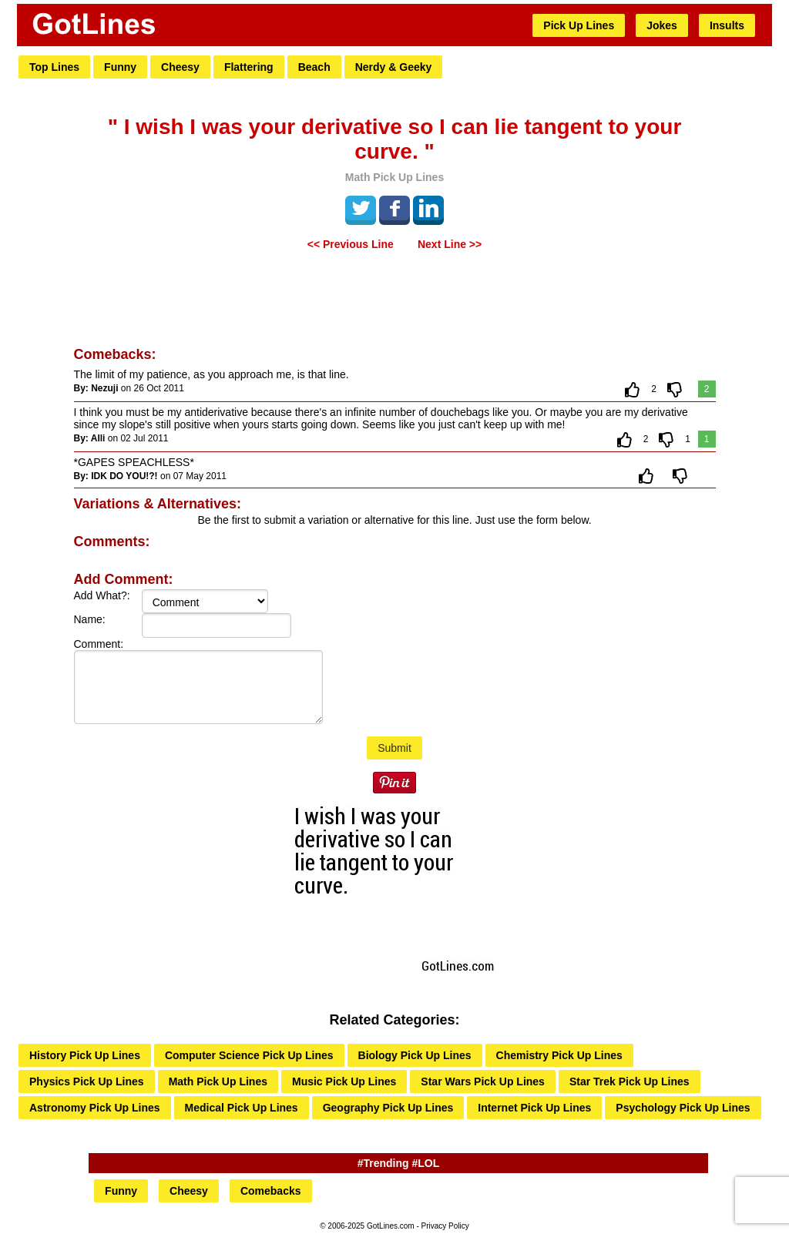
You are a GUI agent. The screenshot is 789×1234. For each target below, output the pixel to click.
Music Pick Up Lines (344, 1081)
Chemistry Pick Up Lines (559, 1055)
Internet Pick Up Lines (534, 1108)
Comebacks (270, 1191)
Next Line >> (450, 244)
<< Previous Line (350, 244)
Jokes (661, 25)
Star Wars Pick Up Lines (483, 1081)
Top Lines (54, 67)
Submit (394, 748)
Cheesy (180, 67)
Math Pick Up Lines (218, 1081)
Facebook (394, 208)
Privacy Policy (445, 1226)
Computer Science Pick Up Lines (249, 1055)
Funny (120, 67)
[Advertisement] (394, 300)
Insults (727, 25)
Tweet (360, 208)
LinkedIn (428, 208)
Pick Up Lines (578, 25)
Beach (314, 67)
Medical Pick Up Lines (241, 1108)
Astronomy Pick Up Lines (94, 1108)
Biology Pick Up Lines (415, 1055)
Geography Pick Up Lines (388, 1108)
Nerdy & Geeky (393, 67)
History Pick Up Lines (84, 1055)
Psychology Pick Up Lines (683, 1108)
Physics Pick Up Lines (86, 1081)
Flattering (249, 67)
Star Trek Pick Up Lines (629, 1081)
